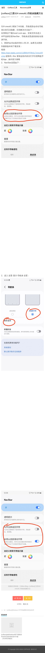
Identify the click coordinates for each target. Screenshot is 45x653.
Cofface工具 (12, 8)
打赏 (28, 598)
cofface (3, 17)
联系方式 (34, 649)
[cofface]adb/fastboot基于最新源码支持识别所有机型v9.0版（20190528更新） (11, 628)
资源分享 (28, 17)
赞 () (17, 598)
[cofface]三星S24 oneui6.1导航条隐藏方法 (22, 13)
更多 (24, 604)
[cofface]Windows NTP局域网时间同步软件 (20, 610)
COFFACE (26, 649)
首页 (3, 8)
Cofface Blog (22, 2)
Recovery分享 (25, 8)
